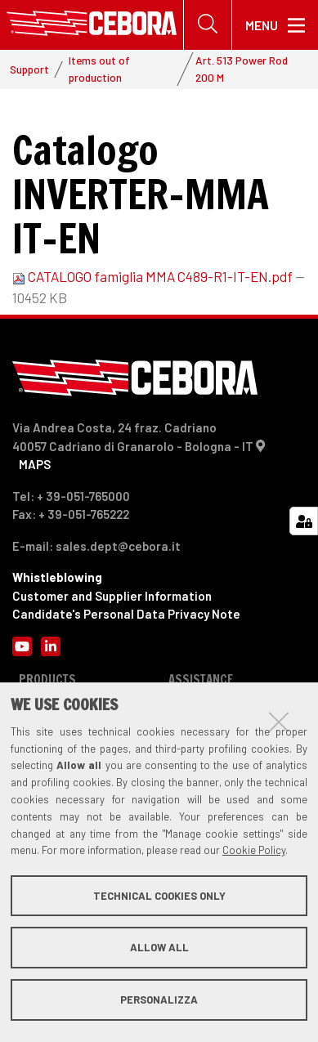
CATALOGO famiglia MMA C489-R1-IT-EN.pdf (153, 276)
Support (29, 69)
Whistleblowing (57, 577)
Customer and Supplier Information (112, 595)
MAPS (35, 464)
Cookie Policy (253, 849)
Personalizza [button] (159, 999)
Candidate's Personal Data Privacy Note (126, 613)
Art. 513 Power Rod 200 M (241, 68)
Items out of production (99, 68)
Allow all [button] (159, 947)
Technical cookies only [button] (159, 895)
